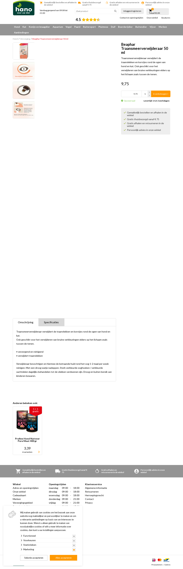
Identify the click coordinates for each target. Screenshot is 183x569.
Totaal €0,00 (154, 13)
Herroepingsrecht (94, 495)
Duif (113, 26)
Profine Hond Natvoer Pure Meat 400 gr (27, 439)
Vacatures (165, 18)
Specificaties (51, 322)
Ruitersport (89, 26)
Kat (24, 26)
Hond (17, 26)
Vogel (69, 26)
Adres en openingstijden (26, 487)
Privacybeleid (156, 565)
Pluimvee (103, 26)
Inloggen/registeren (132, 11)
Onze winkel (152, 18)
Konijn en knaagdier (39, 26)
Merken (163, 26)
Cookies (167, 565)
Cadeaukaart (19, 495)
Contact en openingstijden (131, 18)
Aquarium (58, 26)
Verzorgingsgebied (23, 502)
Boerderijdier (125, 26)
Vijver (153, 26)
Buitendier (141, 26)
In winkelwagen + (160, 94)
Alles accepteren (64, 557)
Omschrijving (25, 322)
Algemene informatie (96, 487)
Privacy (89, 502)
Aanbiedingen (21, 32)
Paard (77, 26)
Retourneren (92, 491)
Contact (89, 499)
